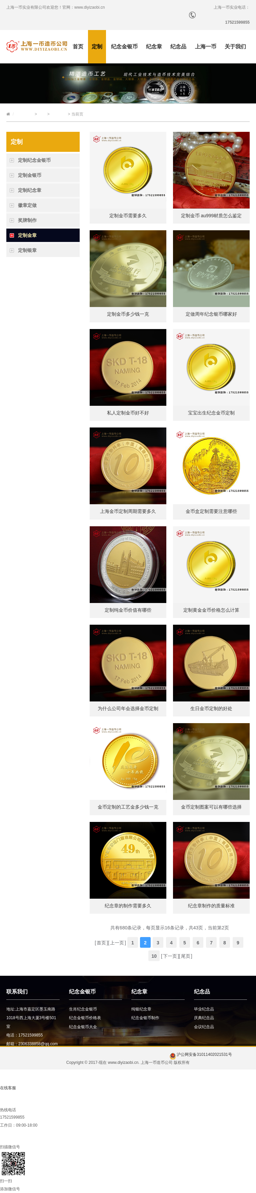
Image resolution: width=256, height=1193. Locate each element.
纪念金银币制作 (145, 1017)
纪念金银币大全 (83, 1026)
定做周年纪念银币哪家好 (211, 314)
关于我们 (235, 46)
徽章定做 (27, 205)
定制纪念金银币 (34, 160)
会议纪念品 (204, 1026)
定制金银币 (29, 175)
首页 (78, 46)
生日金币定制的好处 (211, 708)
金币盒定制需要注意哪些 (211, 511)
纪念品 (178, 46)
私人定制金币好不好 (128, 412)
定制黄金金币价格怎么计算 (211, 610)
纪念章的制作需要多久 (128, 905)
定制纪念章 (29, 190)
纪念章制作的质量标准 (211, 905)
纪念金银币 (124, 46)
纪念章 (154, 46)
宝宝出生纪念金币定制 (211, 412)
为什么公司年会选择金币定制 (128, 708)
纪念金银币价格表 (85, 1017)
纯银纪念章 (141, 1009)
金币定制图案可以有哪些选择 (211, 807)
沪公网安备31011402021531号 (201, 1054)
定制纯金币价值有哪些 (128, 610)
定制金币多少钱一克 (128, 314)
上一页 (117, 942)
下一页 (170, 956)
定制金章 (59, 114)
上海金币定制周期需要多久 (128, 511)
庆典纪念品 (204, 1017)
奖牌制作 (27, 220)
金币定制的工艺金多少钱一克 (128, 807)
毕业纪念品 (204, 1009)
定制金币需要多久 (128, 215)
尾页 (185, 956)
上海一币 (205, 46)
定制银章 (27, 250)
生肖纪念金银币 (83, 1009)
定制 (97, 46)
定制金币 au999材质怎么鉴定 (211, 215)
